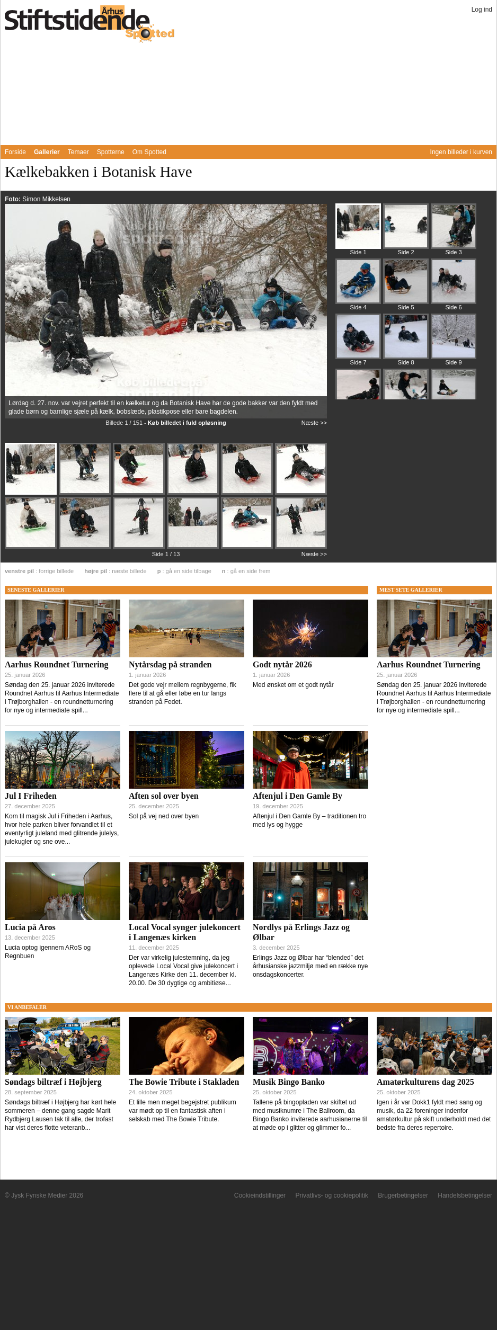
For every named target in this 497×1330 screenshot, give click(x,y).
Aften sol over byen (164, 795)
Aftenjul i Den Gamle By (297, 795)
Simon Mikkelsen (46, 199)
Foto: (13, 199)
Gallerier (47, 152)
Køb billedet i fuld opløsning (187, 422)
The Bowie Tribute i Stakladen (184, 1081)
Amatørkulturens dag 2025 (425, 1081)
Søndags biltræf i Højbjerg (53, 1081)
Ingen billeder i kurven (461, 152)
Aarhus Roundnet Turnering (57, 664)
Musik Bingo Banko (289, 1081)
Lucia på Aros (30, 927)
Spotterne (111, 152)
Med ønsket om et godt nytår (293, 685)
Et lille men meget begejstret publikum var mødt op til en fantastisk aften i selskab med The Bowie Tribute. (182, 1111)
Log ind (482, 9)
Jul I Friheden (31, 795)
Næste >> (314, 422)
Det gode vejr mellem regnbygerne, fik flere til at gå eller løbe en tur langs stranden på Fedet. (182, 693)
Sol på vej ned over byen (164, 816)
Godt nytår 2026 (282, 664)
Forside (15, 152)
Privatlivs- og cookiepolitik (331, 1195)
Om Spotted (149, 152)
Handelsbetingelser (465, 1195)
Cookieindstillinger (260, 1195)
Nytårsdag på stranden (170, 664)
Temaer (78, 152)
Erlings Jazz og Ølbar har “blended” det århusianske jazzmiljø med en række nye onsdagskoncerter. (310, 966)
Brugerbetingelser (403, 1195)
